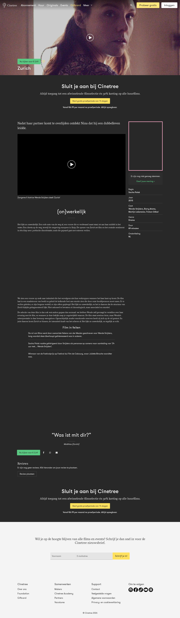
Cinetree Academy (63, 593)
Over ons (22, 589)
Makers (58, 589)
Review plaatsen (27, 474)
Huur (41, 5)
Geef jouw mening (145, 181)
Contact (96, 589)
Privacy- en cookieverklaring (106, 602)
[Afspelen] (90, 37)
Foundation (23, 593)
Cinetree (10, 5)
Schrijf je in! (121, 556)
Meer (87, 5)
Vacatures (59, 602)
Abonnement (28, 5)
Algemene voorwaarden (103, 598)
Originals (52, 5)
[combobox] (131, 5)
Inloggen (169, 5)
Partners (58, 598)
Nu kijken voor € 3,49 (29, 61)
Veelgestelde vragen (102, 593)
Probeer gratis (147, 5)
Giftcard (75, 5)
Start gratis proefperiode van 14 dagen (90, 101)
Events (64, 5)
